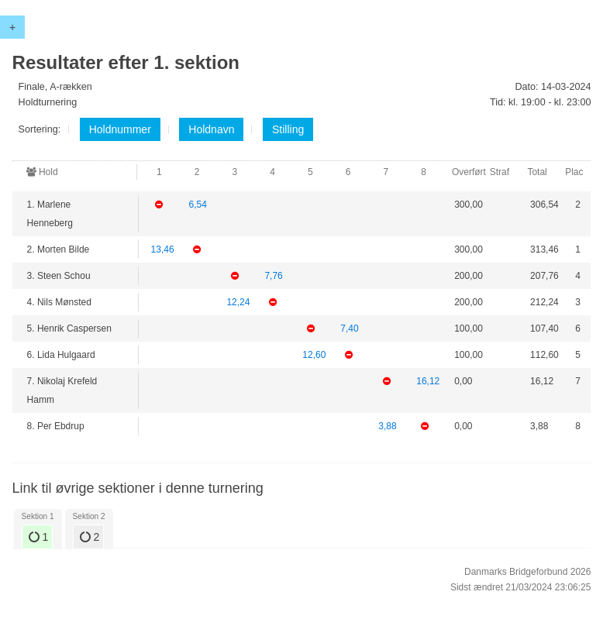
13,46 (162, 249)
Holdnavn (211, 129)
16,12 (427, 381)
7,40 (349, 328)
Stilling (288, 129)
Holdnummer (120, 129)
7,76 (273, 275)
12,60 (314, 354)
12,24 (238, 302)
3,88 (387, 426)
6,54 (197, 204)
